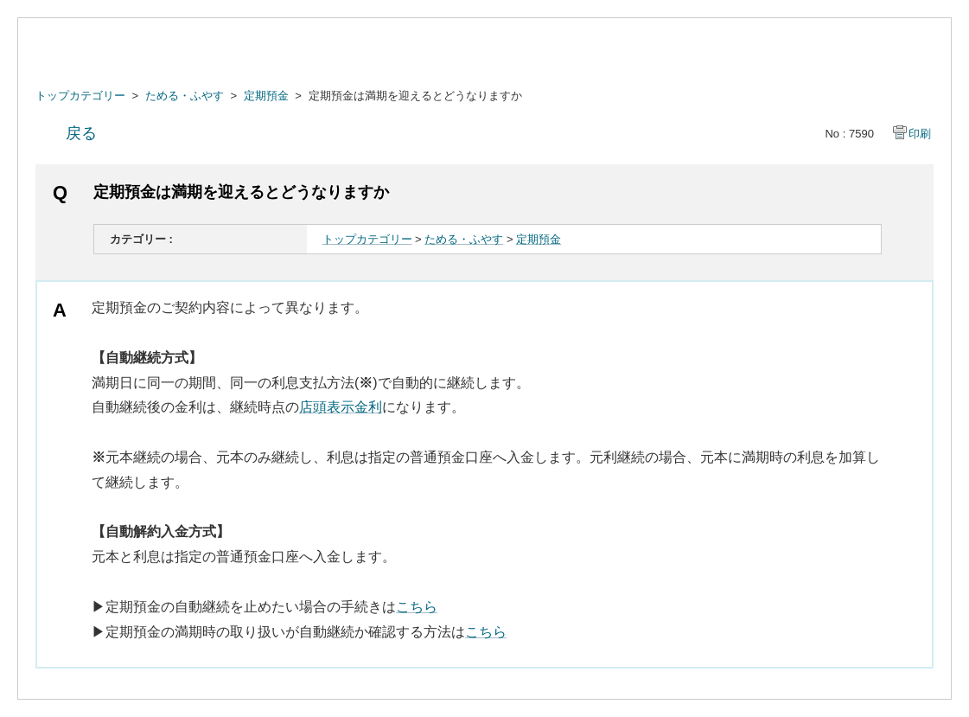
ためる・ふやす (184, 95)
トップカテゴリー (80, 95)
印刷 (919, 133)
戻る (81, 133)
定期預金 (266, 95)
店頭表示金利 (340, 407)
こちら (416, 606)
